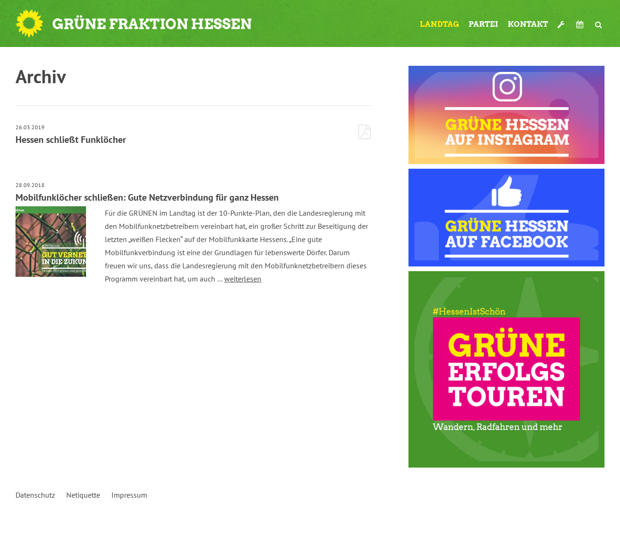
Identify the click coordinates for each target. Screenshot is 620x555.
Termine (581, 24)
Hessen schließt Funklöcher (71, 139)
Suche (598, 24)
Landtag (439, 24)
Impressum (129, 495)
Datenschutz (35, 495)
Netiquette (83, 495)
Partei (483, 24)
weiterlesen (242, 278)
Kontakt (528, 24)
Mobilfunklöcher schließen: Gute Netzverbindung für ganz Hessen (147, 197)
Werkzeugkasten (562, 24)
